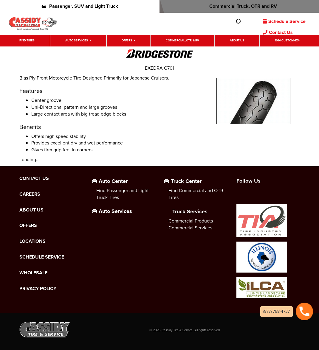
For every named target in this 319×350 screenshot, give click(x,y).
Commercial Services (190, 227)
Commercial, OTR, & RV (182, 40)
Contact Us (278, 32)
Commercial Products (190, 220)
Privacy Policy (37, 288)
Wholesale (33, 273)
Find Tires (27, 40)
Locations (32, 241)
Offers (127, 40)
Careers (29, 194)
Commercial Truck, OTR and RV (239, 6)
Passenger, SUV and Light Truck (79, 6)
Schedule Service (284, 21)
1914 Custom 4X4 (287, 40)
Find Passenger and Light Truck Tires (122, 194)
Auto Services (76, 40)
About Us (237, 40)
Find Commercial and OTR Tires (195, 194)
